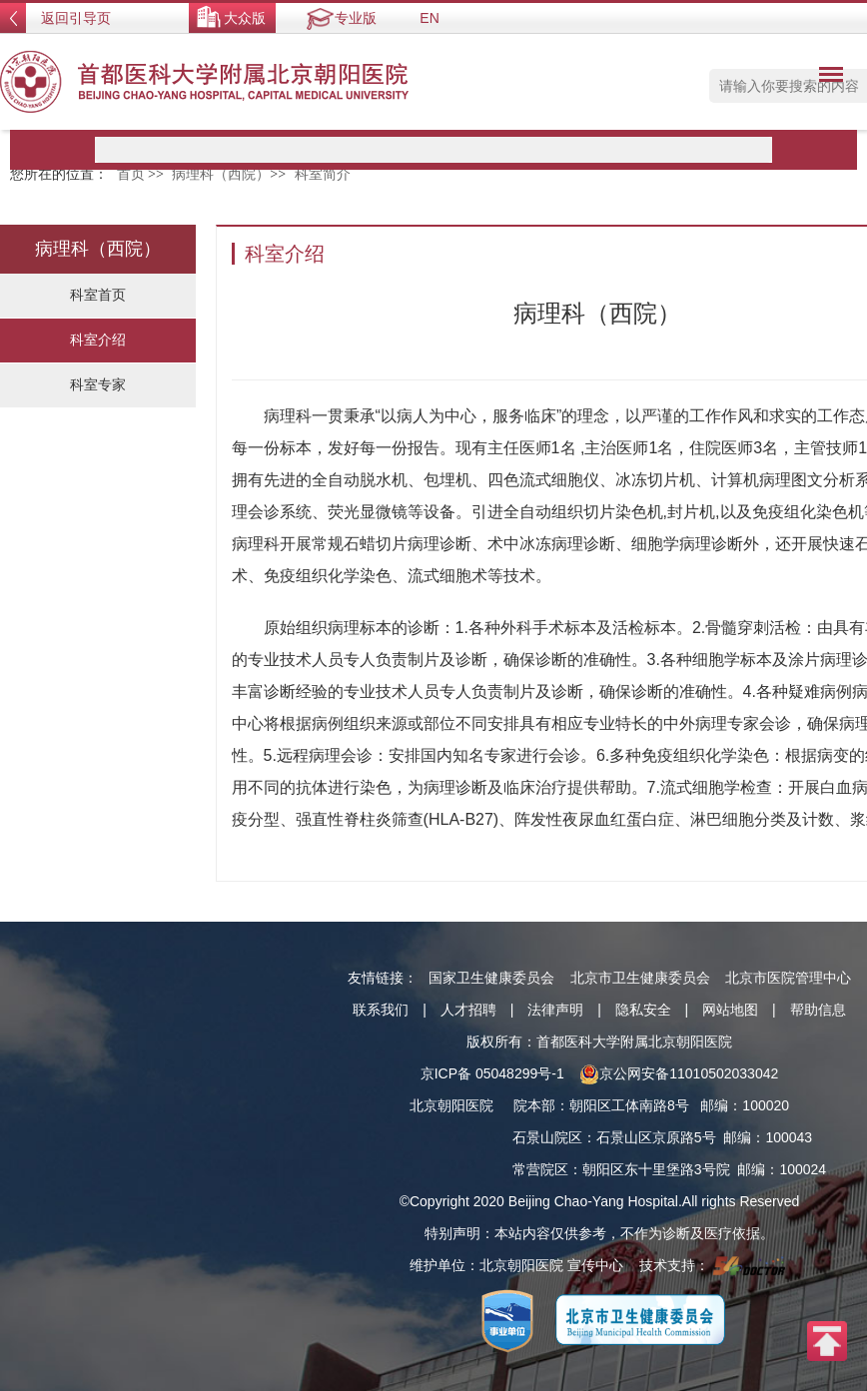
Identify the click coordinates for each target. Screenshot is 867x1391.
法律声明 (555, 1010)
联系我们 (381, 1010)
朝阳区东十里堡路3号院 (656, 1169)
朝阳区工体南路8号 (629, 1105)
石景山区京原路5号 (656, 1137)
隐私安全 (643, 1010)
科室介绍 (98, 340)
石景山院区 (547, 1137)
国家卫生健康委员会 (491, 978)
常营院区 (540, 1169)
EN (429, 18)
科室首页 (98, 295)
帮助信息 (818, 1010)
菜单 (826, 78)
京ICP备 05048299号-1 (492, 1073)
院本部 (534, 1105)
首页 (131, 174)
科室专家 (98, 384)
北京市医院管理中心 (788, 978)
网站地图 (730, 1010)
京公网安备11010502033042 (678, 1073)
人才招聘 (468, 1010)
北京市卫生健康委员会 (640, 978)
